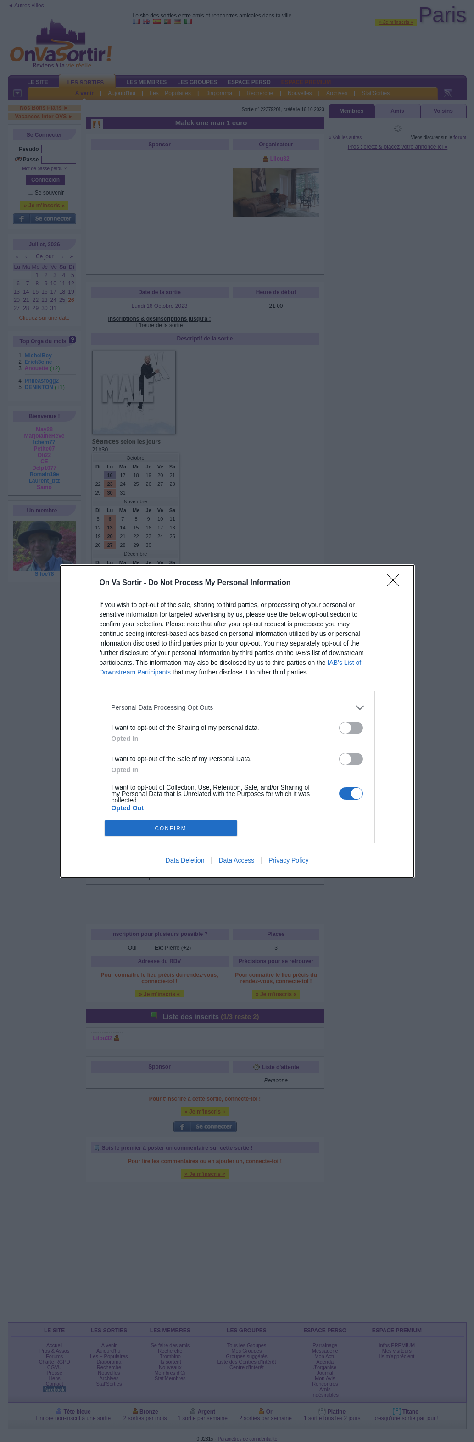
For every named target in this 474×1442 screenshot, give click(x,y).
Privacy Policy (288, 860)
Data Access (236, 860)
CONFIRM (171, 827)
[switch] (351, 728)
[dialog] (237, 721)
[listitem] (237, 708)
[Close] (396, 583)
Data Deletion (185, 860)
